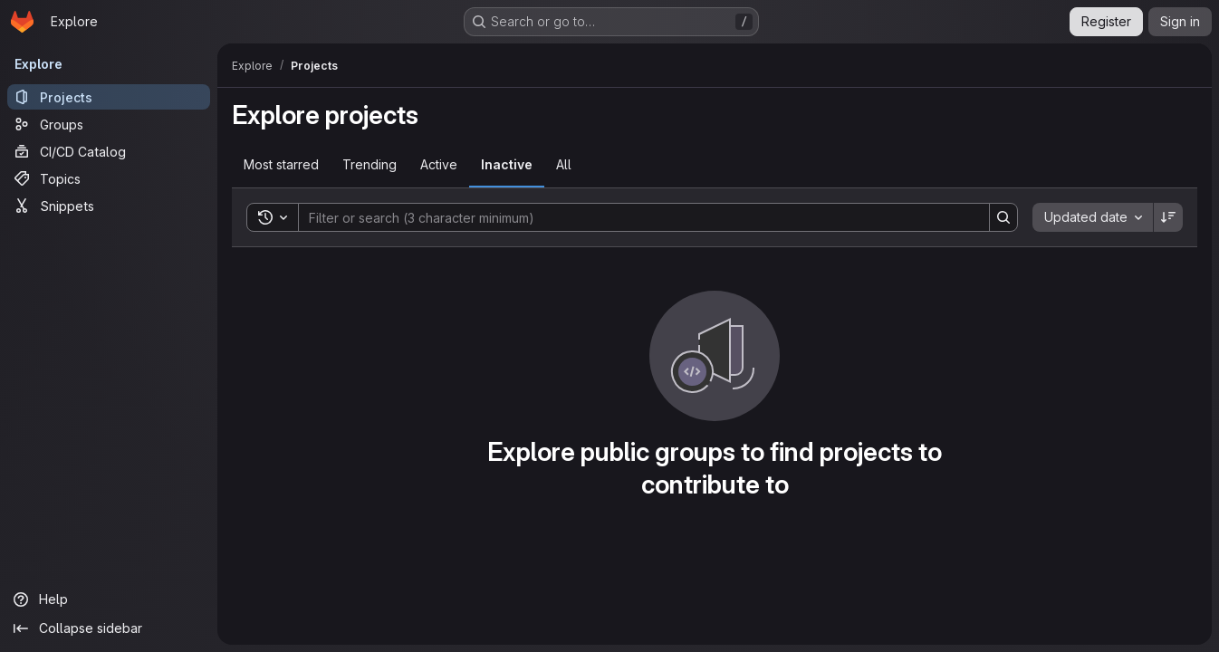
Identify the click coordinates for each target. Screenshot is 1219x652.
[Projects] (108, 97)
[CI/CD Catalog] (108, 151)
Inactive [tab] (507, 164)
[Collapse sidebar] (108, 628)
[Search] (635, 217)
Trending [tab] (369, 164)
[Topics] (108, 178)
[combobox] (1092, 217)
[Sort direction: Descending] (1168, 217)
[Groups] (108, 124)
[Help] (108, 599)
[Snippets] (108, 205)
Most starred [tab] (281, 164)
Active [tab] (438, 164)
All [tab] (563, 164)
